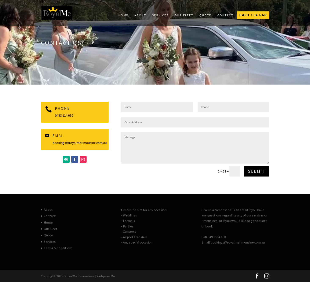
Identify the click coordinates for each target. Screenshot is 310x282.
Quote (205, 15)
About (140, 15)
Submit (256, 171)
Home (123, 15)
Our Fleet (184, 15)
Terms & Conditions (58, 248)
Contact (225, 15)
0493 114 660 (253, 14)
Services (160, 15)
